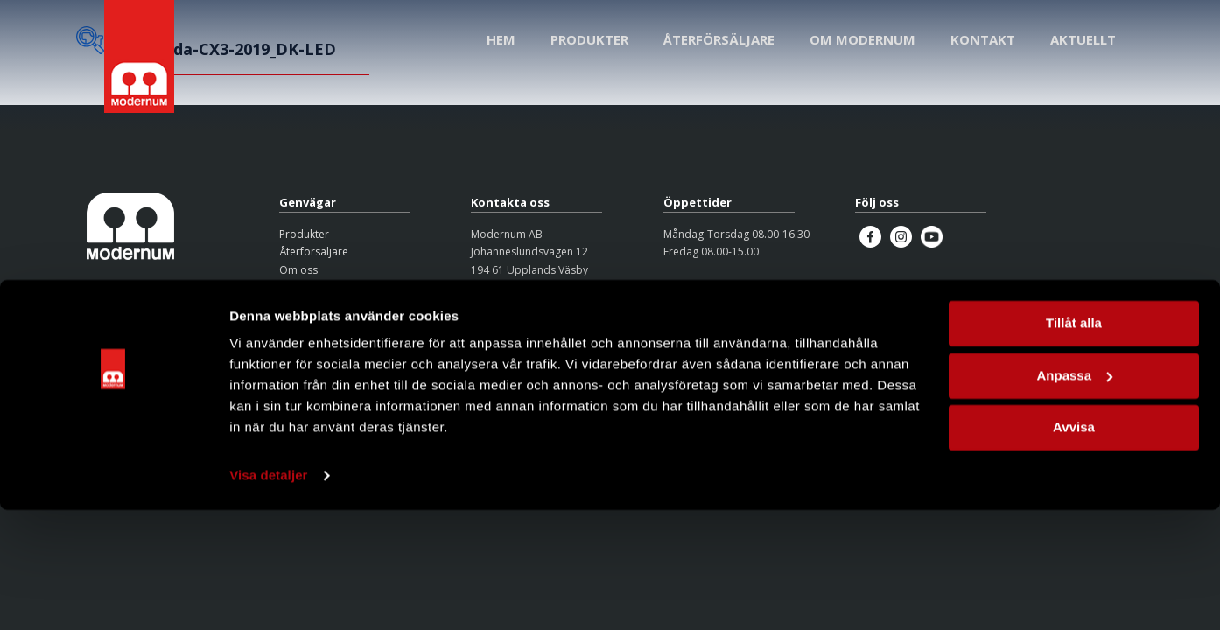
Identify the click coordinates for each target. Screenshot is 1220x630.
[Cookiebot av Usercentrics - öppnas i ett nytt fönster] (113, 596)
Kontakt (298, 287)
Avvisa (1074, 547)
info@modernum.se (520, 305)
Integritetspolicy (319, 310)
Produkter (304, 234)
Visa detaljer (268, 595)
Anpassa (1074, 494)
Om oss (298, 269)
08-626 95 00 (503, 287)
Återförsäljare (313, 251)
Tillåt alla (1074, 443)
